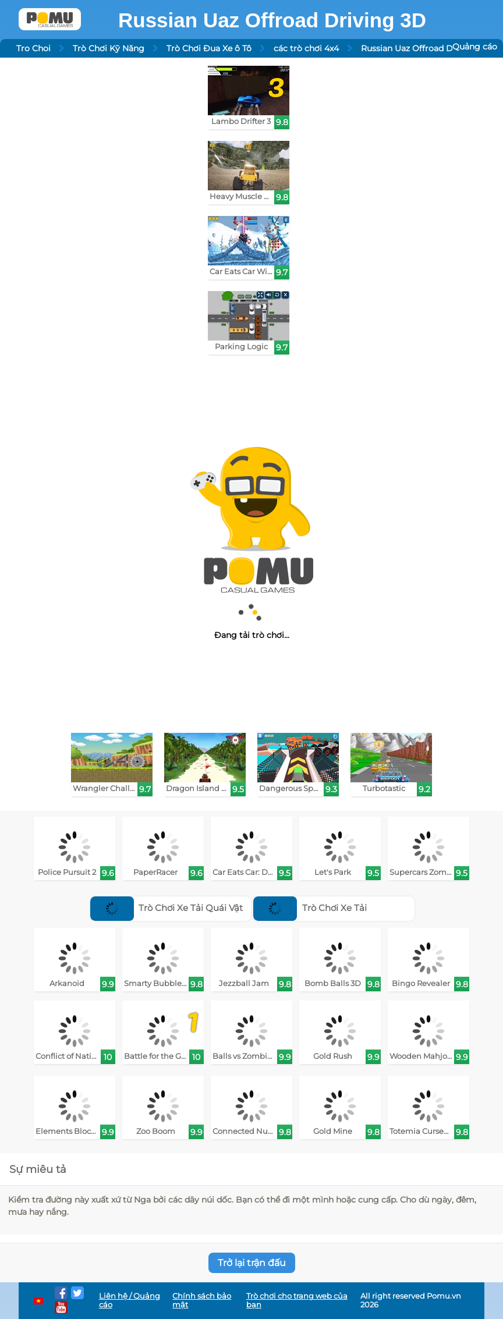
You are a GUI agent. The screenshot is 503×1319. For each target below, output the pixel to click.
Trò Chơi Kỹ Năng (108, 48)
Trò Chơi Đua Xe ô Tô (209, 48)
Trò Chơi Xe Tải (310, 907)
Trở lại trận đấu (252, 1262)
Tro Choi (33, 48)
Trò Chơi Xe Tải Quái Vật (166, 907)
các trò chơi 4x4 (306, 48)
